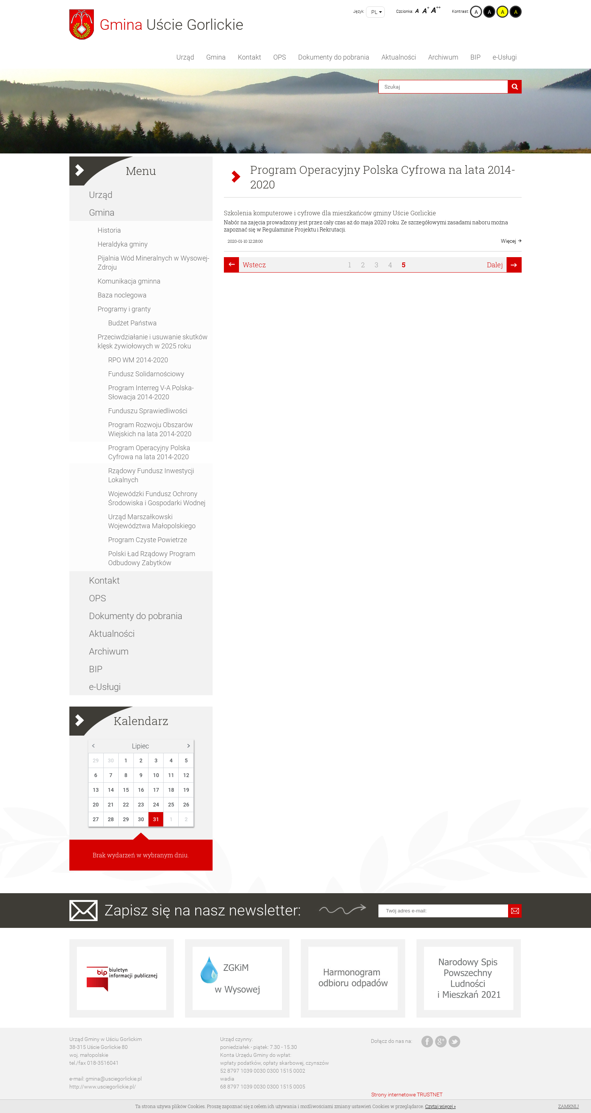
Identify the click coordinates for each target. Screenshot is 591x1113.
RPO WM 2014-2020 (138, 360)
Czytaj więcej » (440, 1106)
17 (156, 790)
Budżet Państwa (132, 323)
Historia (109, 230)
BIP (475, 57)
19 (186, 790)
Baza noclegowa (122, 295)
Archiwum (443, 57)
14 (111, 790)
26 (186, 805)
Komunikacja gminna (129, 281)
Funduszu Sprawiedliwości (147, 411)
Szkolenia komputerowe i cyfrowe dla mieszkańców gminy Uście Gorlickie (330, 213)
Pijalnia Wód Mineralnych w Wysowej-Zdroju (153, 262)
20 (96, 805)
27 (96, 819)
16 (141, 790)
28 (111, 819)
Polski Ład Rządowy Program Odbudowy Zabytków (151, 558)
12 (186, 775)
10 (156, 775)
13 (96, 790)
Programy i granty (124, 309)
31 (156, 819)
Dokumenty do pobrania (333, 57)
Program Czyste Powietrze (147, 540)
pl (374, 12)
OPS (279, 57)
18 (171, 790)
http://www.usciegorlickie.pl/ (102, 1087)
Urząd (185, 57)
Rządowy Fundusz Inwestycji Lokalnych (151, 475)
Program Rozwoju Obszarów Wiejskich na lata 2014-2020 (150, 429)
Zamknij (568, 1106)
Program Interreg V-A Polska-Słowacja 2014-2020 (151, 392)
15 (126, 790)
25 (171, 805)
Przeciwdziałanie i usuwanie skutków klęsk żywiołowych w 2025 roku (153, 341)
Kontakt (249, 57)
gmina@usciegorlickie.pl (114, 1079)
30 (111, 760)
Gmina (216, 57)
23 (141, 805)
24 (156, 805)
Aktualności (398, 57)
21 (111, 805)
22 (126, 805)
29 (96, 760)
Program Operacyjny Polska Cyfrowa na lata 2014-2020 (149, 452)
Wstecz (254, 264)
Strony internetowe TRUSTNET (406, 1095)
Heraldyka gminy (123, 244)
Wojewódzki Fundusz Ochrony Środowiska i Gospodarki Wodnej (156, 498)
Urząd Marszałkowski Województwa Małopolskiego (152, 521)
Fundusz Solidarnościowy (146, 374)
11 (171, 775)
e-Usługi (505, 57)
